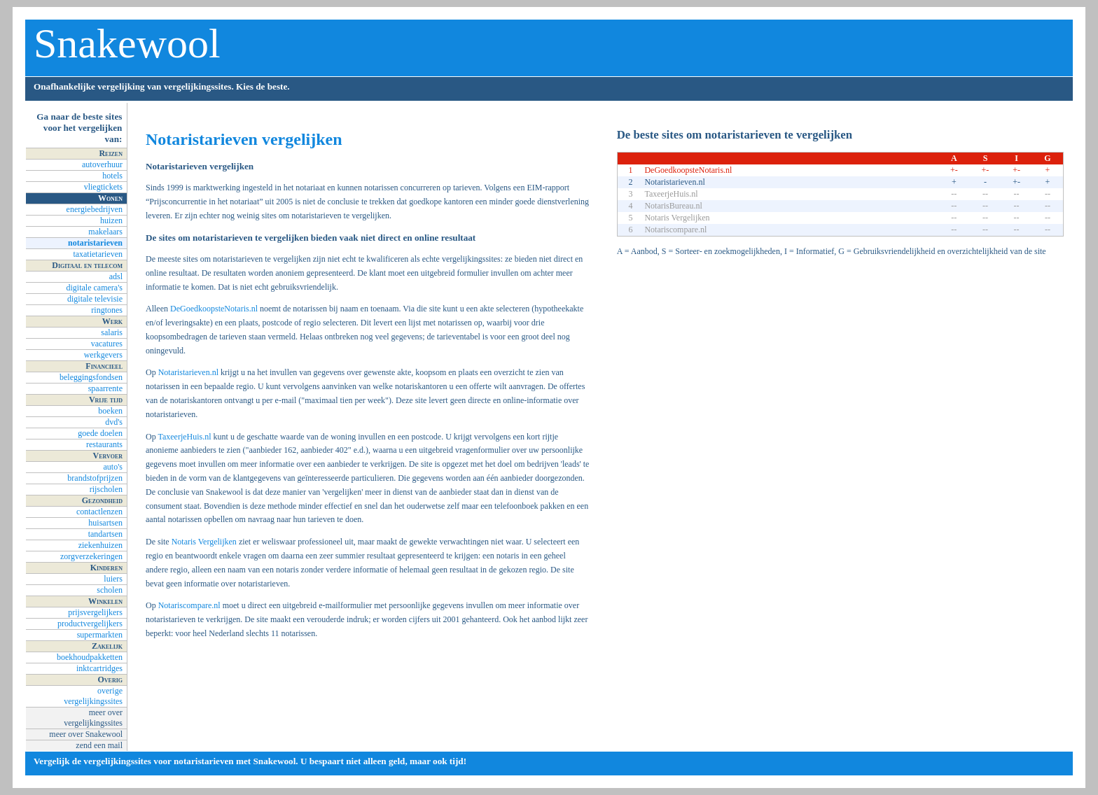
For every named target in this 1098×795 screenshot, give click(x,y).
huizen (111, 220)
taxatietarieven (98, 254)
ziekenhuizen (100, 545)
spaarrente (105, 388)
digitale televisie (95, 299)
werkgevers (103, 355)
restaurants (104, 444)
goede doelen (100, 433)
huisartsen (105, 523)
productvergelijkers (90, 623)
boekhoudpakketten (90, 657)
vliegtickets (103, 187)
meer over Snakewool (86, 734)
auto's (113, 467)
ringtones (107, 310)
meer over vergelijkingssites (93, 718)
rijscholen (106, 489)
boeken (110, 411)
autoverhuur (102, 164)
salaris (112, 332)
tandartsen (105, 534)
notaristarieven (95, 243)
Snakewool (127, 43)
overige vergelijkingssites (93, 696)
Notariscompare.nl (189, 605)
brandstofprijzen (95, 478)
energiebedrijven (95, 209)
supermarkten (100, 635)
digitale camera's (95, 288)
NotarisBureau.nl (673, 206)
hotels (112, 176)
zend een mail (99, 745)
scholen (110, 590)
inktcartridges (99, 668)
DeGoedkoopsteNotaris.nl (214, 309)
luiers (113, 579)
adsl (116, 276)
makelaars (105, 232)
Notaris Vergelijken (204, 542)
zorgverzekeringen (91, 556)
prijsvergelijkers (95, 612)
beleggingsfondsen (91, 377)
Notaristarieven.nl (188, 372)
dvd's (114, 422)
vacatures (107, 344)
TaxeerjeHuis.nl (184, 437)
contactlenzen (99, 511)
